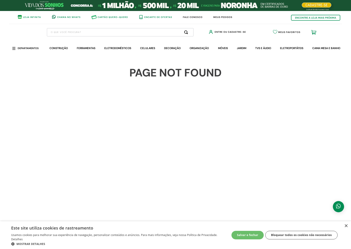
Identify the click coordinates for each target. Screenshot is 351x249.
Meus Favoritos (284, 32)
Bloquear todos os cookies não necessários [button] (301, 235)
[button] (117, 244)
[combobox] (103, 32)
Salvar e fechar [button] (247, 235)
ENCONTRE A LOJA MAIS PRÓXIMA (315, 17)
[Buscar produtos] (170, 32)
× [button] (346, 226)
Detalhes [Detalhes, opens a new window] (17, 239)
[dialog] (175, 235)
